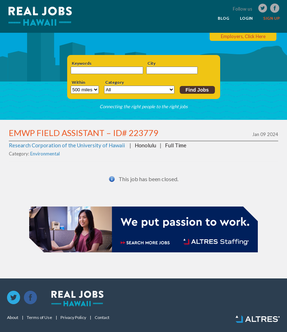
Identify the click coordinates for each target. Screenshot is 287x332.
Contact (102, 317)
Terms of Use (39, 317)
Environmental (45, 153)
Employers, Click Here (243, 36)
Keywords (81, 63)
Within (78, 82)
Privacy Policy (73, 317)
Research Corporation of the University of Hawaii (67, 145)
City (151, 63)
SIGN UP (271, 18)
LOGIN (246, 18)
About (12, 317)
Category (114, 82)
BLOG (223, 18)
